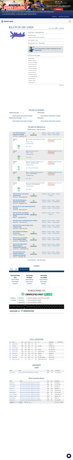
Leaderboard (61, 28)
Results (53, 133)
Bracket (58, 133)
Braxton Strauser (15, 359)
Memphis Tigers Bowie (36, 183)
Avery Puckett (15, 355)
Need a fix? (61, 85)
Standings (44, 133)
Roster (49, 133)
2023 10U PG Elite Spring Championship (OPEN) (30, 400)
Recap (30, 146)
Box (27, 146)
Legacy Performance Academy (36, 37)
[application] (69, 456)
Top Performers (56, 134)
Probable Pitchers (30, 143)
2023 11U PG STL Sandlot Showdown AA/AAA (25, 220)
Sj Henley (14, 346)
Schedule (44, 134)
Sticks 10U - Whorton (35, 161)
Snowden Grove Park (57, 139)
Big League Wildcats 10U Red (37, 139)
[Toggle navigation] (70, 21)
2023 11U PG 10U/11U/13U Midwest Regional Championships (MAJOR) (20, 246)
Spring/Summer (24, 269)
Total (11, 269)
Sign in (54, 16)
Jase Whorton (13, 386)
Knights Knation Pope (35, 172)
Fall (16, 269)
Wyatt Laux (14, 353)
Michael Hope (15, 347)
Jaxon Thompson (13, 394)
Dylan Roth (14, 357)
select (31, 402)
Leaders (49, 134)
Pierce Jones (15, 349)
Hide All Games (41, 129)
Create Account (63, 16)
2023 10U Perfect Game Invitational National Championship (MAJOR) (19, 253)
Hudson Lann (15, 351)
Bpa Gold (33, 151)
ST (22, 306)
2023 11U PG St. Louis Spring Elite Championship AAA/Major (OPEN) (21, 214)
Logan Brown (15, 344)
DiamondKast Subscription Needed (22, 116)
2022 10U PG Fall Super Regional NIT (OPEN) (28, 372)
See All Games (31, 129)
